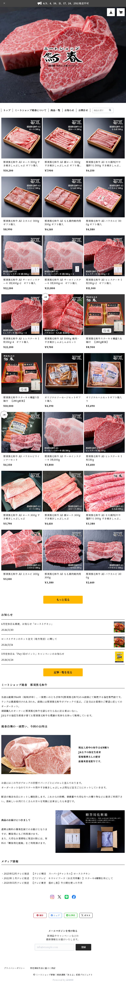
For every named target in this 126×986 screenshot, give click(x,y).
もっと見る (63, 599)
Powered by (63, 980)
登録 (83, 947)
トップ (6, 110)
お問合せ (83, 110)
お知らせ (69, 110)
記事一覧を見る (63, 672)
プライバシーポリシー (14, 968)
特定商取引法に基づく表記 (42, 968)
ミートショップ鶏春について (30, 110)
